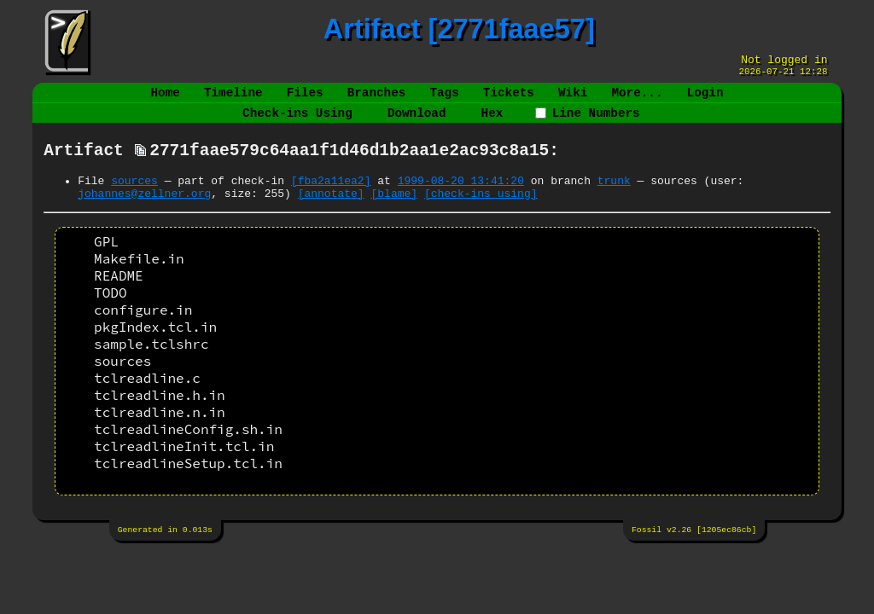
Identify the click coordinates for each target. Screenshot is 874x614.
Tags (443, 99)
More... (636, 99)
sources (134, 198)
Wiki (572, 99)
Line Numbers (587, 123)
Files (305, 99)
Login (704, 99)
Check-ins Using (297, 123)
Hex (492, 123)
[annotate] (331, 213)
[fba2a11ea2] (331, 198)
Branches (376, 99)
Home (165, 99)
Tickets (508, 99)
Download (416, 123)
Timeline (233, 99)
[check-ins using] (481, 213)
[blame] (393, 213)
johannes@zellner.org (144, 213)
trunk (614, 198)
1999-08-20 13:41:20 (461, 198)
